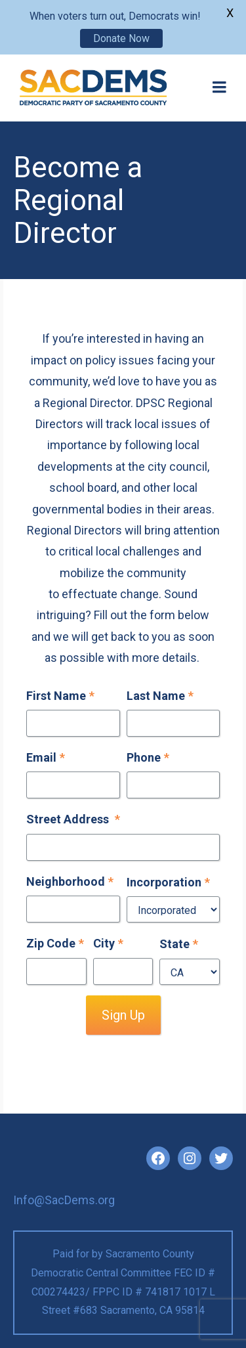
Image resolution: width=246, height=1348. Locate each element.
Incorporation (168, 882)
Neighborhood (69, 881)
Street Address (73, 819)
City (108, 943)
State (178, 944)
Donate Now (121, 38)
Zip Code (55, 943)
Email (45, 757)
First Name (60, 696)
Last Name (160, 696)
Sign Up (123, 1015)
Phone (148, 757)
